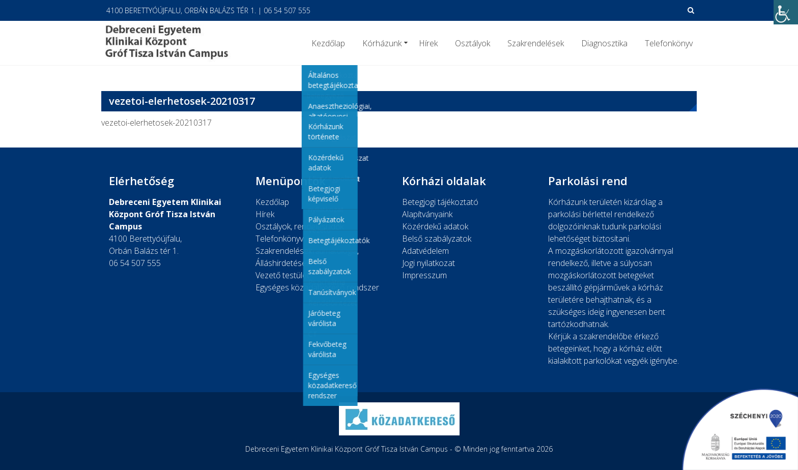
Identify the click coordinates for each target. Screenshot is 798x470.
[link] (786, 12)
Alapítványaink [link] (427, 214)
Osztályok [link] (472, 43)
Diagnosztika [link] (604, 43)
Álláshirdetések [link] (282, 263)
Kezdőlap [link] (328, 43)
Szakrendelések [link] (535, 43)
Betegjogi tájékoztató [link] (440, 202)
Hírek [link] (428, 43)
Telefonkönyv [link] (669, 43)
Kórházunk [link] (382, 43)
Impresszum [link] (424, 275)
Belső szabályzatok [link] (436, 238)
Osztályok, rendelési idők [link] (299, 226)
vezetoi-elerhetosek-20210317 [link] (156, 122)
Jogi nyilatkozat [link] (428, 263)
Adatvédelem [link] (425, 250)
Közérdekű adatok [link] (435, 226)
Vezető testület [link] (282, 275)
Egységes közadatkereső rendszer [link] (317, 287)
